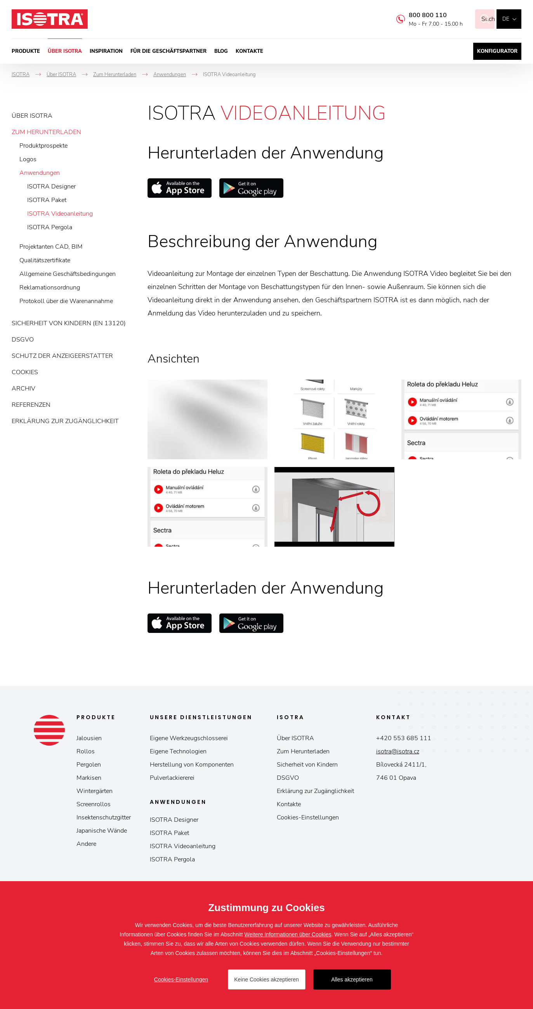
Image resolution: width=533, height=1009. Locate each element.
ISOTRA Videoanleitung (60, 213)
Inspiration (106, 51)
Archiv (23, 388)
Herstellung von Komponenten (192, 764)
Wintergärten (94, 791)
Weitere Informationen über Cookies (288, 934)
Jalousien (89, 738)
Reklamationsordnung (49, 287)
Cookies (25, 372)
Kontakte (249, 51)
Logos (27, 159)
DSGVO (23, 339)
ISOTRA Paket (46, 200)
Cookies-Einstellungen (308, 817)
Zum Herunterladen (46, 132)
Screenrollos (93, 804)
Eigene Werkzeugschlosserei (189, 738)
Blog (221, 51)
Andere (86, 844)
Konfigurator (497, 51)
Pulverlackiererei (172, 778)
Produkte (26, 51)
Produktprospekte (43, 145)
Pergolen (88, 764)
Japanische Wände (101, 830)
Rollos (85, 751)
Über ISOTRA (65, 51)
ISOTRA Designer (51, 186)
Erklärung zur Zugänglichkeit (65, 421)
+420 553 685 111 (403, 738)
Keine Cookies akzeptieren (266, 979)
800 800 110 (418, 15)
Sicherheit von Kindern (307, 764)
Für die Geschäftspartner (168, 51)
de (505, 19)
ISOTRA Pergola (49, 227)
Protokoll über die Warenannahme (66, 301)
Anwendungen (39, 173)
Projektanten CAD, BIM (51, 246)
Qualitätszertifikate (44, 260)
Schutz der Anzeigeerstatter (62, 356)
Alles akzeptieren (352, 979)
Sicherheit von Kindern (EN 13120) (69, 323)
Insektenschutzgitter (103, 817)
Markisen (88, 778)
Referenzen (31, 405)
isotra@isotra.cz (397, 751)
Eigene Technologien (178, 751)
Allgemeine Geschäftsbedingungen (67, 274)
